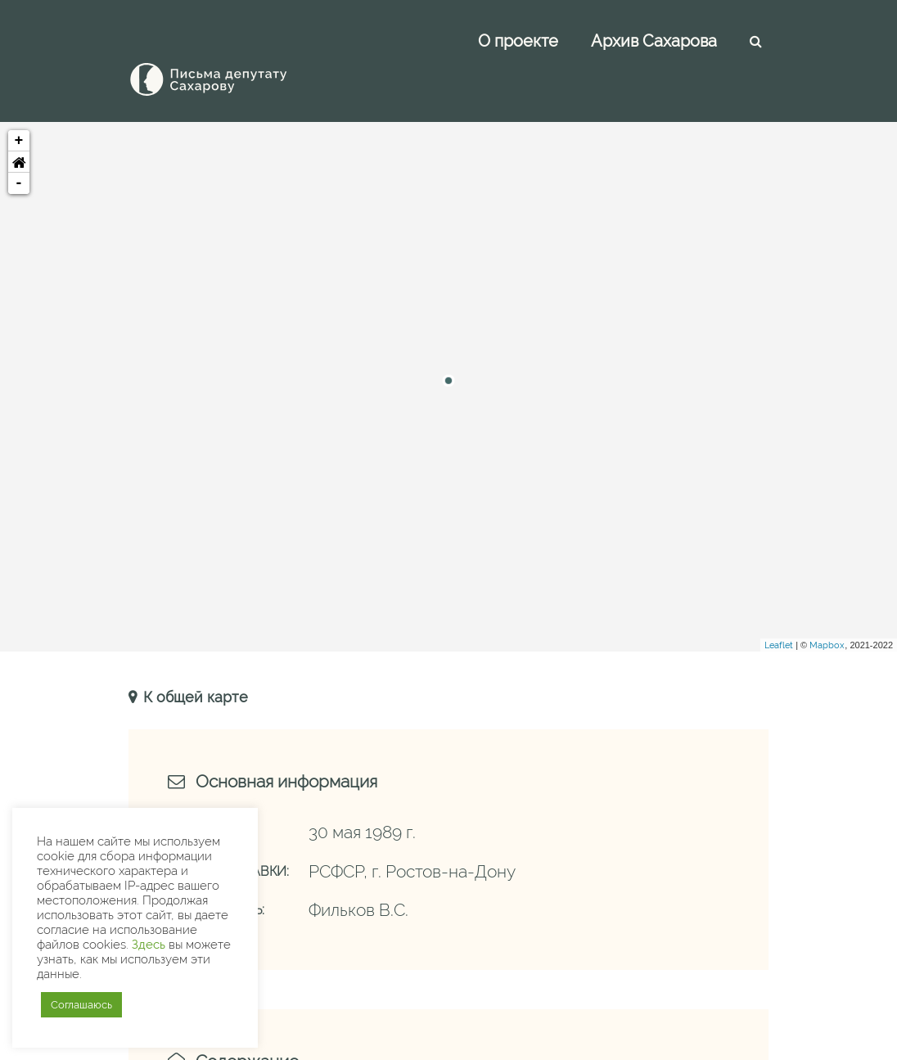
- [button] (19, 146)
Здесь (148, 944)
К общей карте (193, 660)
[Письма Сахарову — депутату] (230, 42)
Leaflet (778, 608)
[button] (18, 125)
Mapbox (827, 608)
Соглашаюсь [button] (81, 1005)
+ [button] (19, 104)
